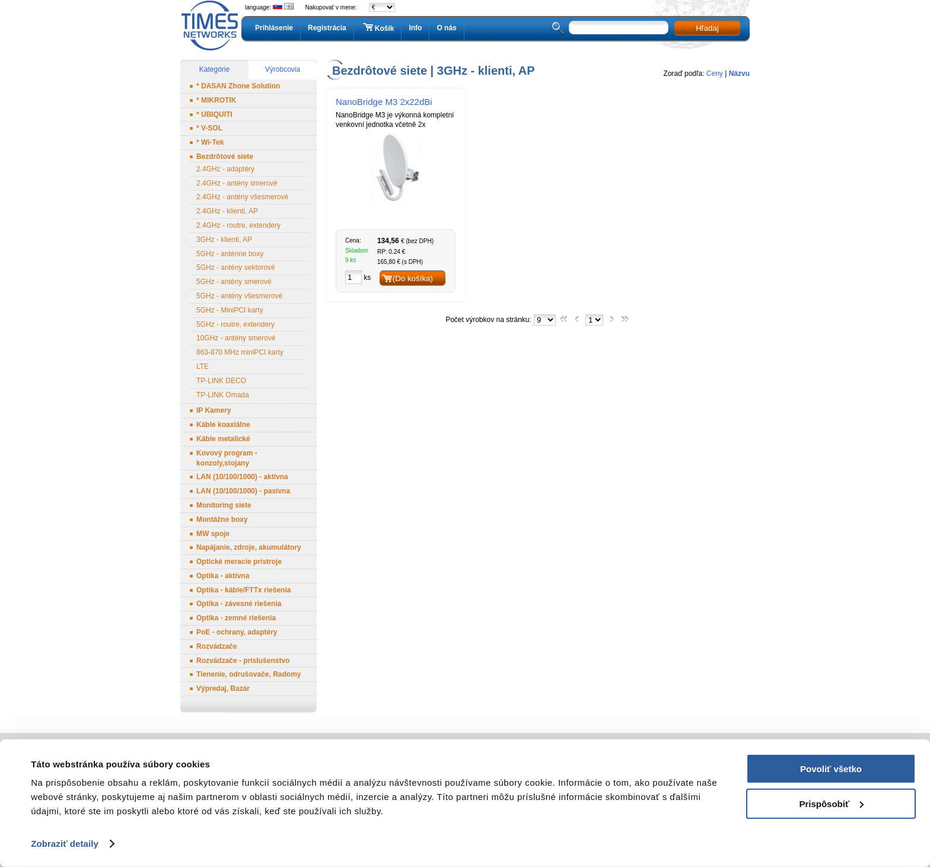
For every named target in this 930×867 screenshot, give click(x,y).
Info (415, 28)
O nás (446, 28)
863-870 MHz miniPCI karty (240, 352)
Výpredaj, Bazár (223, 688)
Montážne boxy (222, 519)
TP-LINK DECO (221, 381)
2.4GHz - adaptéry (225, 169)
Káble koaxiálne (223, 424)
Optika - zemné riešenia (236, 618)
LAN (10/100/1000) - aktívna (242, 477)
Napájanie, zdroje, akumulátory (248, 547)
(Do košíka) (413, 278)
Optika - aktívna (222, 576)
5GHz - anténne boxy (229, 254)
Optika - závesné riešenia (238, 604)
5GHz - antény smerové (234, 282)
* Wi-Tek (210, 142)
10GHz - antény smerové (235, 338)
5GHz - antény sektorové (235, 267)
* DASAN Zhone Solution (238, 86)
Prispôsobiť (831, 803)
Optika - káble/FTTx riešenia (243, 590)
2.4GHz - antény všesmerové (242, 197)
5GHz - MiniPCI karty (229, 310)
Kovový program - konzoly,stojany (226, 458)
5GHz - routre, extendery (235, 324)
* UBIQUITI (214, 114)
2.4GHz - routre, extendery (238, 225)
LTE (202, 366)
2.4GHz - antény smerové (237, 183)
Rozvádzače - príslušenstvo (242, 660)
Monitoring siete (223, 505)
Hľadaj (707, 28)
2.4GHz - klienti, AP (227, 211)
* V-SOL (209, 128)
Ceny (714, 73)
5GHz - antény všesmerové (239, 296)
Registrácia (327, 28)
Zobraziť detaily (64, 844)
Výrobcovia (282, 69)
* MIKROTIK (216, 100)
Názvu (739, 73)
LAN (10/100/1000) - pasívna (243, 491)
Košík (377, 28)
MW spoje (213, 534)
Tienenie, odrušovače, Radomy (248, 674)
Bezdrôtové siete (224, 156)
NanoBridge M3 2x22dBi (384, 102)
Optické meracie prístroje (239, 561)
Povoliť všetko (831, 769)
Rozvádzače (216, 646)
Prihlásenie (274, 28)
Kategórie (214, 69)
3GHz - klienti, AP (224, 239)
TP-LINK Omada (222, 395)
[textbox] (618, 27)
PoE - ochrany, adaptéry (236, 632)
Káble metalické (223, 439)
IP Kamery (213, 410)
